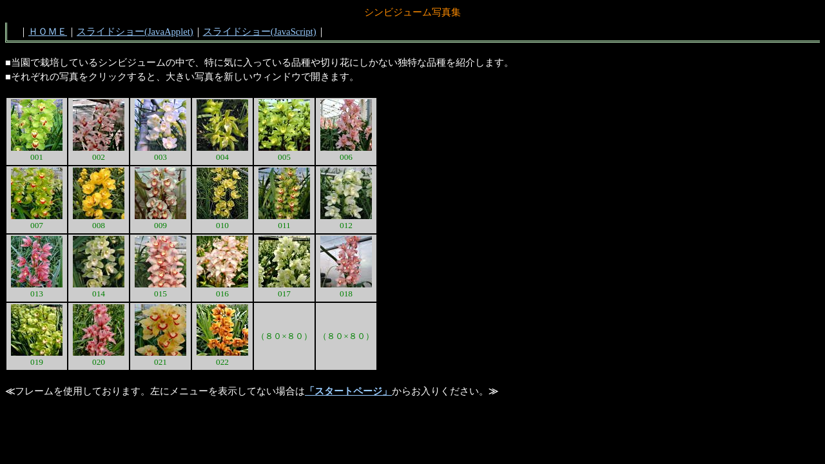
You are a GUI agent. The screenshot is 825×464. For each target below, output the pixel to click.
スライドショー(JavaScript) (259, 31)
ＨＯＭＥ (47, 31)
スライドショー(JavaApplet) (135, 31)
